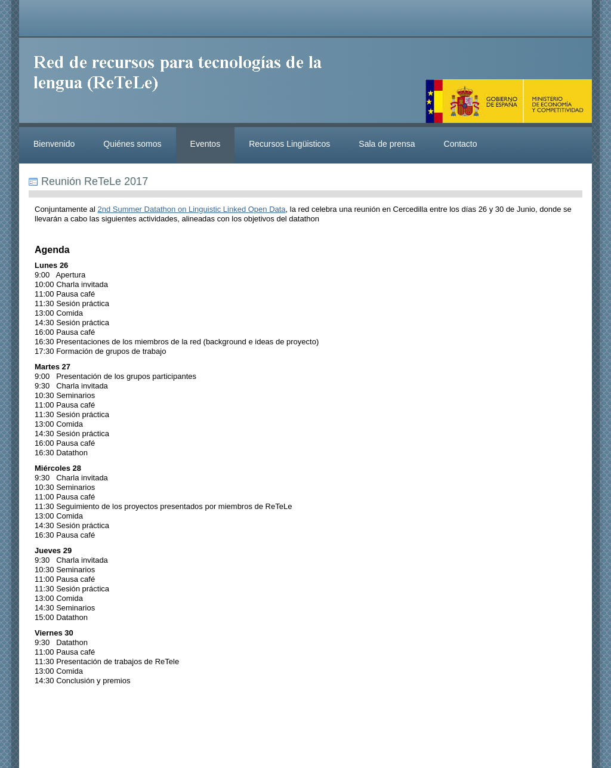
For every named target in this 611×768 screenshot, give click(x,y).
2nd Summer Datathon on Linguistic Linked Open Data (192, 209)
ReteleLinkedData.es (183, 82)
